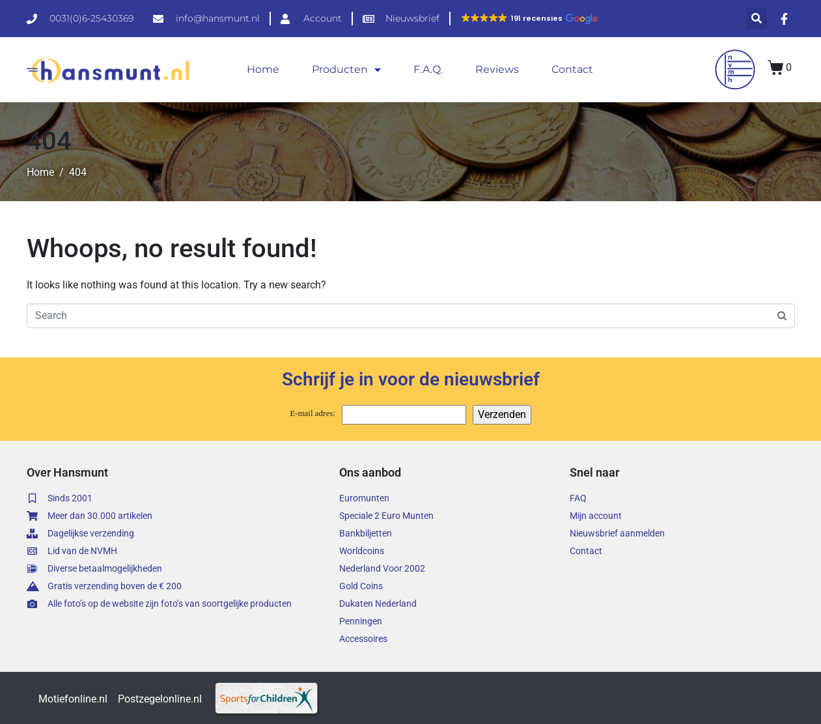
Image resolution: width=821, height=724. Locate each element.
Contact (572, 69)
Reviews (497, 69)
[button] (529, 18)
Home (263, 69)
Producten (346, 69)
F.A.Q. (428, 69)
